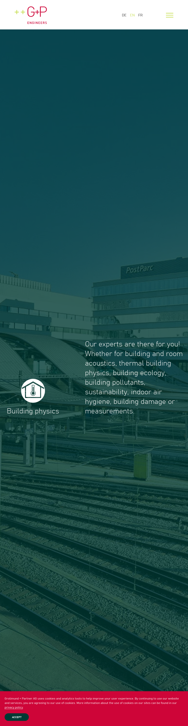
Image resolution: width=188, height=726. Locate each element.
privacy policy (14, 707)
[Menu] (169, 15)
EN (132, 15)
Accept (16, 717)
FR (140, 15)
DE (124, 15)
